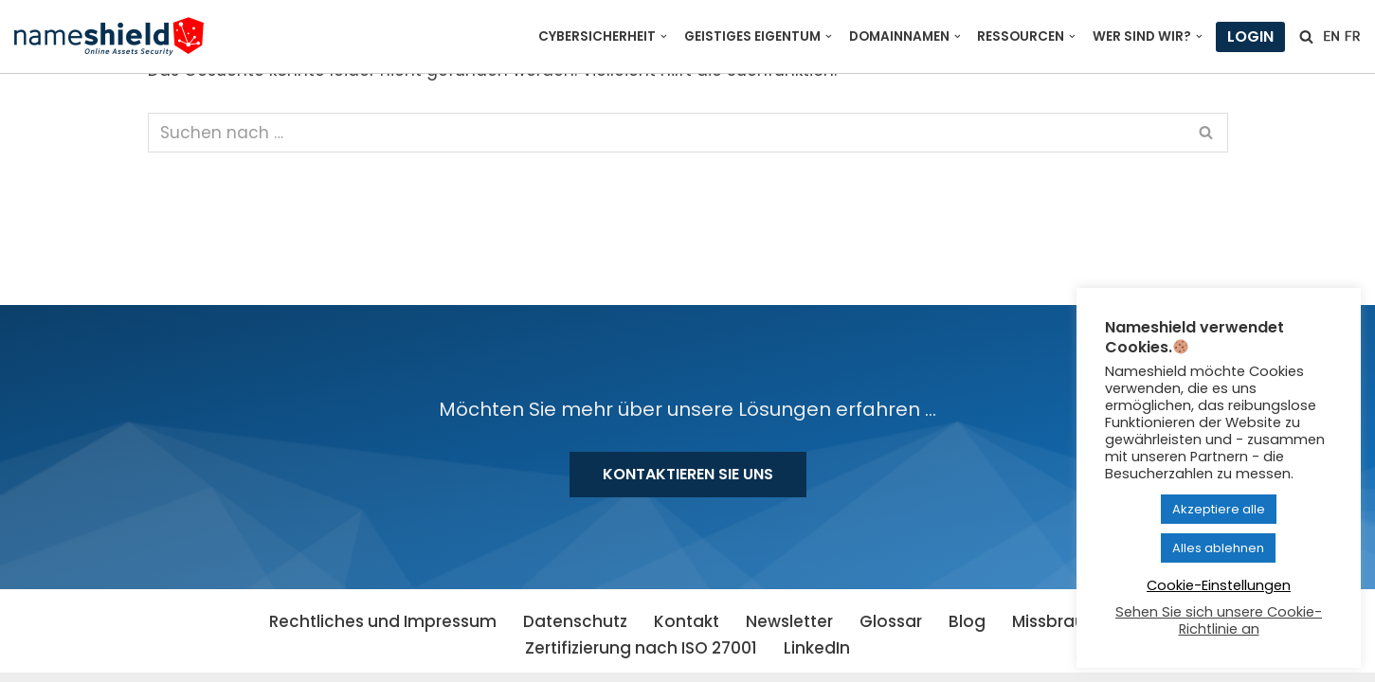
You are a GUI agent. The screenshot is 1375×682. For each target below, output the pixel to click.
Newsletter (789, 621)
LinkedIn (817, 648)
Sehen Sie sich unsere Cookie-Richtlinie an (1218, 620)
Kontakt (686, 621)
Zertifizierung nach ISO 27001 (641, 648)
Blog (967, 621)
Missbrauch (1059, 621)
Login (1250, 36)
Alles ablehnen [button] (1218, 548)
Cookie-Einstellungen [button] (1219, 585)
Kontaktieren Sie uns (688, 474)
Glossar (890, 621)
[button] (663, 36)
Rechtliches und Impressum (383, 621)
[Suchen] (1306, 36)
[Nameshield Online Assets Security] (109, 36)
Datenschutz (575, 621)
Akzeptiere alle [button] (1218, 509)
